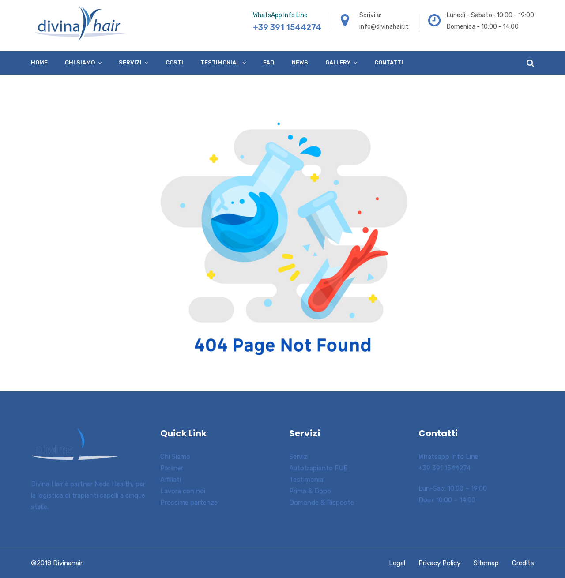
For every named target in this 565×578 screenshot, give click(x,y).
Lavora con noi (182, 491)
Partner (171, 468)
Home (39, 62)
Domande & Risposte (321, 503)
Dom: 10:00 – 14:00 (446, 500)
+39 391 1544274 (444, 468)
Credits (523, 563)
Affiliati (170, 480)
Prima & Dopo (310, 491)
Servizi (130, 62)
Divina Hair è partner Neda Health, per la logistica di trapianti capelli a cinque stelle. (88, 495)
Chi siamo (80, 62)
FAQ (269, 62)
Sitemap (486, 563)
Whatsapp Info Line (448, 457)
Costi (174, 62)
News (300, 62)
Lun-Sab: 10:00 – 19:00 (452, 488)
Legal (397, 563)
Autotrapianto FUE (318, 468)
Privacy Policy (439, 563)
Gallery (337, 62)
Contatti (388, 62)
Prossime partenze (189, 503)
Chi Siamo (175, 457)
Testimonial (219, 62)
